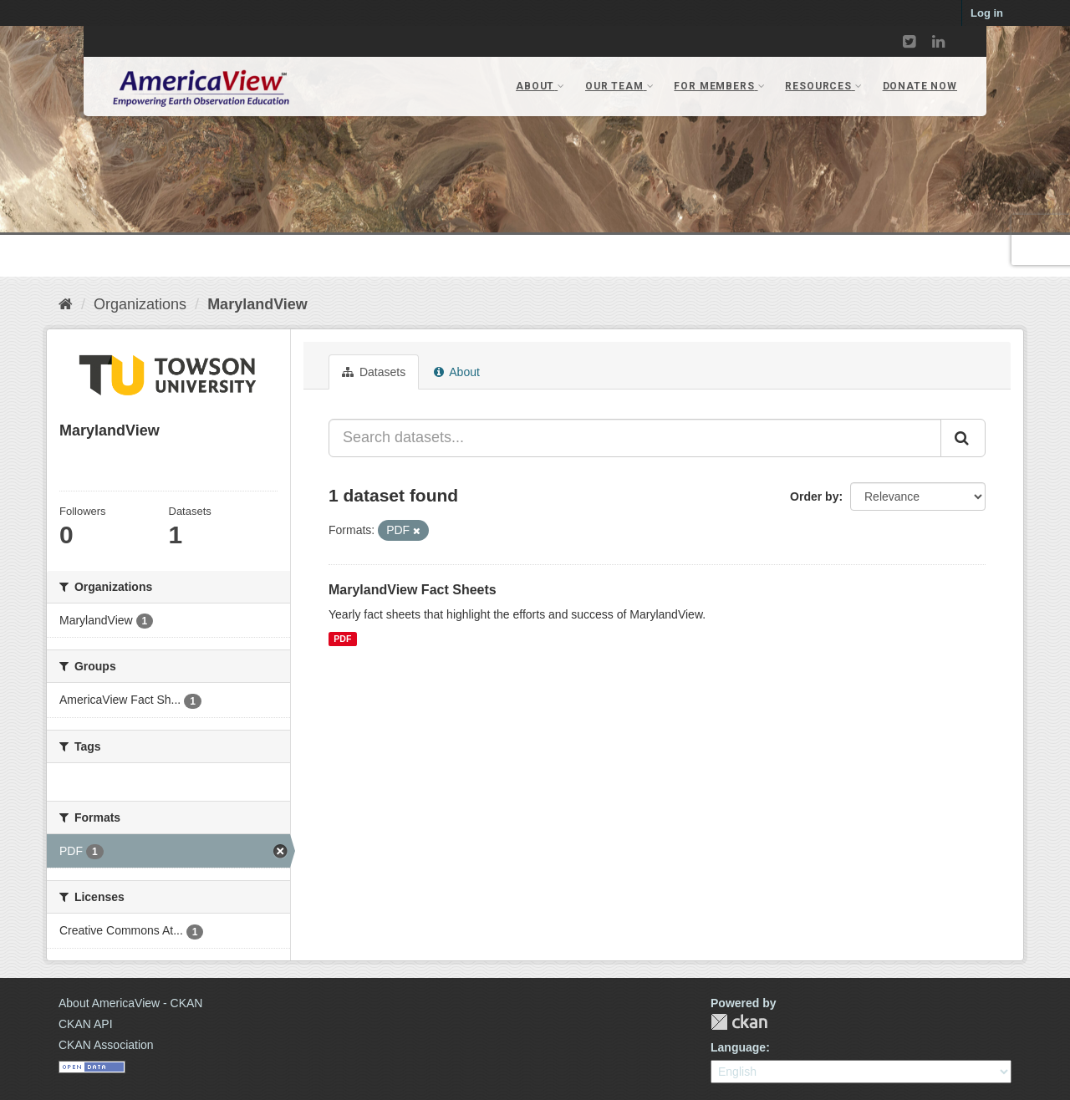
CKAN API (86, 1024)
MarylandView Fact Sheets (413, 590)
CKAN (739, 1022)
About (457, 372)
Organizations (140, 304)
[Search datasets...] (635, 438)
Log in (987, 13)
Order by (814, 496)
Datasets (373, 372)
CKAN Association (106, 1045)
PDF (342, 639)
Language (738, 1047)
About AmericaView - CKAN (130, 1003)
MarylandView (257, 304)
